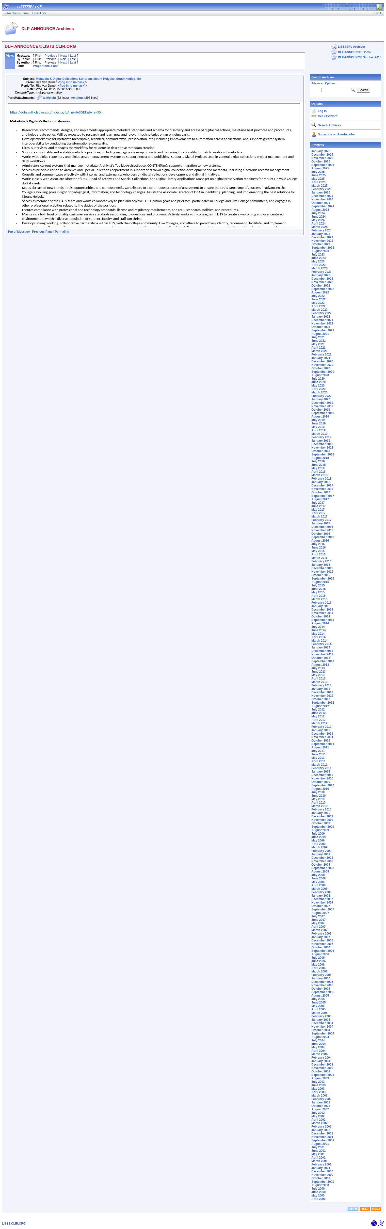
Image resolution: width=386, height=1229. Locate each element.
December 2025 (322, 154)
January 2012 (320, 730)
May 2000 (317, 1195)
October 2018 (320, 451)
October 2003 (320, 1071)
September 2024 (322, 206)
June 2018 (318, 465)
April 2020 (318, 389)
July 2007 (318, 916)
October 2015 (320, 575)
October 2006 (320, 947)
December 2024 (322, 196)
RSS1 (365, 1209)
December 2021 (322, 320)
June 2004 (318, 1044)
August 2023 (320, 251)
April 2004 (318, 1050)
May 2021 (317, 344)
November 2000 (322, 1175)
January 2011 (320, 771)
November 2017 (322, 489)
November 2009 (322, 820)
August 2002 (320, 1109)
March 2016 (319, 558)
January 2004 (320, 1061)
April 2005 (318, 1009)
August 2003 (320, 1078)
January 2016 (320, 564)
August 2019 (320, 416)
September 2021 (322, 330)
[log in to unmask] (72, 82)
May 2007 (317, 923)
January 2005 (320, 1019)
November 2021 (322, 323)
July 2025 (318, 172)
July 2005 (318, 999)
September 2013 (322, 661)
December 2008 (322, 857)
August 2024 (320, 209)
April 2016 (318, 554)
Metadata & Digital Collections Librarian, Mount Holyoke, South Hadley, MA (88, 79)
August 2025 (320, 168)
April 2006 (318, 968)
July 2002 (318, 1113)
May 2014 (317, 633)
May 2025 (317, 178)
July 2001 (318, 1147)
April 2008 (318, 885)
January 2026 (320, 151)
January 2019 (320, 440)
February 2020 (321, 396)
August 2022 (320, 292)
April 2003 (318, 1092)
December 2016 (322, 527)
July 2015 (318, 585)
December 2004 (322, 1023)
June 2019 (318, 423)
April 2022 (318, 306)
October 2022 (320, 285)
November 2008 (322, 861)
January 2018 (320, 482)
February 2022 (321, 313)
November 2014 (322, 613)
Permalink (62, 231)
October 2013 (320, 658)
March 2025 (319, 185)
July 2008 (318, 875)
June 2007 (318, 920)
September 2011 (322, 744)
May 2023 (317, 261)
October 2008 (320, 864)
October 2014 (320, 616)
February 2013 (321, 685)
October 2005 (320, 988)
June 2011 (318, 754)
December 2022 (322, 278)
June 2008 (318, 878)
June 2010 (318, 795)
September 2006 (322, 951)
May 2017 (317, 509)
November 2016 (322, 530)
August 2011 (320, 747)
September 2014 (322, 620)
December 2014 (322, 609)
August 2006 (320, 954)
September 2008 (322, 868)
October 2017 (320, 492)
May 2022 (317, 303)
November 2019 (322, 406)
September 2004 (322, 1033)
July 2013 (318, 668)
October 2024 (320, 203)
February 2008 (321, 892)
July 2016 (318, 544)
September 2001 (322, 1140)
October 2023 (320, 244)
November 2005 (322, 985)
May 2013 (317, 675)
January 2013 (320, 689)
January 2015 (320, 606)
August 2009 (320, 830)
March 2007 (319, 930)
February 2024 (321, 230)
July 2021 (318, 337)
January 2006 (320, 978)
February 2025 (321, 189)
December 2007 (322, 899)
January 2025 (320, 192)
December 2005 (322, 982)
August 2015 (320, 582)
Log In (322, 111)
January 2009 (320, 854)
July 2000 (318, 1188)
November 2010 (322, 778)
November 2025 (322, 158)
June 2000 (318, 1192)
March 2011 (319, 764)
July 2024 (318, 213)
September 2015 (322, 578)
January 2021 (320, 358)
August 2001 (320, 1144)
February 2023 (321, 272)
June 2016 (318, 547)
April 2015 (318, 596)
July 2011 (318, 751)
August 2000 (320, 1185)
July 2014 (318, 627)
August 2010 (320, 789)
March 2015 (319, 599)
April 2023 (318, 265)
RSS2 (376, 1209)
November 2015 (322, 571)
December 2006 (322, 940)
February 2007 (321, 933)
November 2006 (322, 944)
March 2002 (319, 1123)
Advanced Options (323, 83)
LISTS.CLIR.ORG (14, 1223)
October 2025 (320, 161)
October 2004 (320, 1030)
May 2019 (317, 427)
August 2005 (320, 995)
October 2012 (320, 699)
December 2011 (322, 733)
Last (73, 55)
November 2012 (322, 695)
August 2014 (320, 623)
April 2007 (318, 926)
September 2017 (322, 496)
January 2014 (320, 647)
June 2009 (318, 837)
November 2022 (322, 282)
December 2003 (322, 1064)
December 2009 (322, 816)
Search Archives (323, 77)
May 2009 (317, 840)
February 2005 (321, 1016)
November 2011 (322, 737)
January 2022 (320, 316)
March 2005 (319, 1013)
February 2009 (321, 851)
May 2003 (317, 1088)
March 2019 (319, 434)
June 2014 (318, 630)
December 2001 (322, 1133)
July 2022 (318, 296)
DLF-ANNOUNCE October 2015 (359, 57)
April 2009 (318, 844)
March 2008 (319, 888)
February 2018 (321, 478)
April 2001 (318, 1157)
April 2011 (318, 761)
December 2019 (322, 402)
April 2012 (318, 720)
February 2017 (321, 520)
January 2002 (320, 1130)
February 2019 (321, 437)
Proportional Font (45, 66)
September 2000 (322, 1181)
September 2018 (322, 454)
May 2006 (317, 964)
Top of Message (19, 231)
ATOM (353, 1209)
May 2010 (317, 799)
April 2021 (318, 347)
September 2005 (322, 992)
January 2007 (320, 937)
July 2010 (318, 792)
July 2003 (318, 1081)
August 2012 (320, 706)
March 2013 (319, 682)
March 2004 (319, 1054)
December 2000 (322, 1171)
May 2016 (317, 551)
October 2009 (320, 823)
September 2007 (322, 909)
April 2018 (318, 471)
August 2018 (320, 458)
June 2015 (318, 589)
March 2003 (319, 1095)
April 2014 (318, 637)
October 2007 (320, 906)
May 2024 (317, 220)
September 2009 (322, 826)
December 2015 (322, 568)
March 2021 (319, 351)
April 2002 (318, 1119)
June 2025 (318, 175)
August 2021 (320, 334)
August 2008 (320, 871)
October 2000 (320, 1178)
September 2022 (322, 289)
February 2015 (321, 602)
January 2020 (320, 399)
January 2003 (320, 1102)
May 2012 (317, 716)
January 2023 (320, 275)
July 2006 (318, 957)
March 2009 (319, 847)
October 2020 (320, 368)
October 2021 (320, 327)
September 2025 (322, 165)
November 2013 (322, 654)
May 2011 (317, 758)
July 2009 (318, 833)
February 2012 (321, 726)
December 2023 (322, 237)
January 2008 (320, 895)
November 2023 (322, 241)
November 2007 (322, 902)
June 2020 (318, 382)
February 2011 (321, 768)
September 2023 (322, 247)
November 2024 (322, 199)
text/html (77, 97)
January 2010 (320, 813)
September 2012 (322, 702)
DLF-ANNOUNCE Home (354, 52)
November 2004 (322, 1026)
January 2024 (320, 234)
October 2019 (320, 409)
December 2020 (322, 361)
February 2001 (321, 1164)
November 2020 (322, 365)
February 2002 (321, 1126)
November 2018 (322, 447)
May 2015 (317, 592)
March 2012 (319, 723)
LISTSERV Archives (352, 47)
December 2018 (322, 444)
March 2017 (319, 516)
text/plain (49, 97)
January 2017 (320, 523)
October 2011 (320, 740)
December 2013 (322, 651)
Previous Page (42, 231)
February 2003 (321, 1099)
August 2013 (320, 664)
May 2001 (317, 1154)
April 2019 (318, 430)
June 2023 (318, 258)
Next (63, 55)
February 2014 (321, 644)
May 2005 (317, 1006)
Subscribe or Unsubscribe (336, 134)
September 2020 (322, 371)
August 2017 (320, 499)
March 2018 (319, 475)
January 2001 (320, 1168)
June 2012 (318, 713)
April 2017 (318, 513)
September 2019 (322, 413)
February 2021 (321, 354)
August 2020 (320, 375)
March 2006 (319, 971)
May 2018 (317, 468)
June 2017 (318, 506)
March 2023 (319, 268)
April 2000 (318, 1199)
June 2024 (318, 216)
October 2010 (320, 782)
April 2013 (318, 678)
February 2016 (321, 561)
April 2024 (318, 223)
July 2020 (318, 378)
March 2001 (319, 1161)
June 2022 (318, 299)
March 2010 (319, 806)
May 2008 (317, 882)
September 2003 (322, 1075)
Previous (51, 55)
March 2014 (319, 640)
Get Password (328, 116)
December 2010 (322, 775)
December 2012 (322, 692)
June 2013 (318, 671)
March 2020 (319, 392)
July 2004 (318, 1040)
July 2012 (318, 709)
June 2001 (318, 1150)
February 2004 (321, 1057)
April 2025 (318, 182)
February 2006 (321, 975)
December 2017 (322, 485)
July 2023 (318, 254)
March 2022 (319, 309)
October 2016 (320, 533)
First (38, 55)
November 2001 (322, 1137)
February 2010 (321, 809)
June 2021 (318, 340)
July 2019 (318, 420)
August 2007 (320, 913)
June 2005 (318, 1002)
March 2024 (319, 227)
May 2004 (317, 1047)
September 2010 (322, 785)
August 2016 (320, 540)
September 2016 (322, 537)
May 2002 (317, 1116)
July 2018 (318, 461)
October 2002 (320, 1106)
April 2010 (318, 802)
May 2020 (317, 385)
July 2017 (318, 502)
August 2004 (320, 1037)
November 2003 (322, 1068)
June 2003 (318, 1085)
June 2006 (318, 961)
